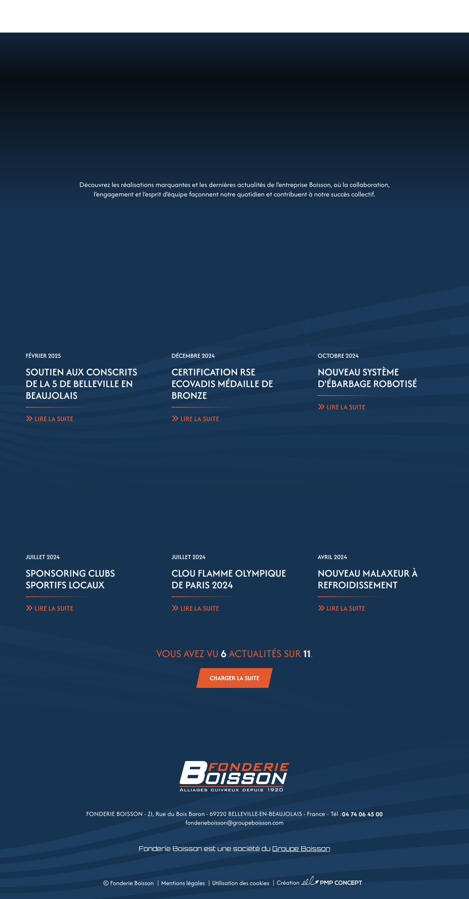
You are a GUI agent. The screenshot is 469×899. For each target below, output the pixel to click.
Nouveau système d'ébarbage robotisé (367, 378)
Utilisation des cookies (240, 883)
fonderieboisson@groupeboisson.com (234, 822)
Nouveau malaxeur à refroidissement (368, 579)
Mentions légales (183, 883)
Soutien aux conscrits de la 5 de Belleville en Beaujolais (81, 383)
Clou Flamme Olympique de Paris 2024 (228, 579)
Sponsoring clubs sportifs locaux (70, 579)
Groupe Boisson (301, 849)
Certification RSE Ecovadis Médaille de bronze (222, 383)
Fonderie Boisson (132, 883)
